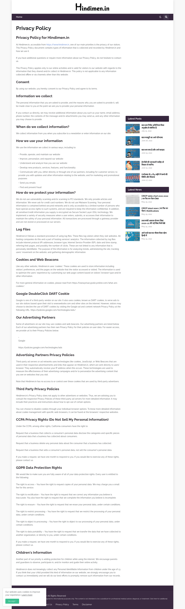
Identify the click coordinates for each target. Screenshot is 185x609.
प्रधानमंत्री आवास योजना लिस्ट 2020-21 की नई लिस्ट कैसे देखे (153, 221)
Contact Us (46, 604)
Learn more (27, 595)
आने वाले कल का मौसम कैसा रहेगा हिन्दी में (154, 234)
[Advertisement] (147, 68)
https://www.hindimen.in (57, 44)
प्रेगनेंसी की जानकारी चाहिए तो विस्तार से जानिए (152, 163)
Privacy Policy (62, 604)
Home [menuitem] (19, 17)
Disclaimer (87, 604)
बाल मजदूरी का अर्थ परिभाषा (152, 137)
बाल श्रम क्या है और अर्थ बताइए (152, 150)
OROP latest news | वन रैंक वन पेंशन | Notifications (154, 209)
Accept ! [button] (12, 601)
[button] (160, 17)
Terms (75, 604)
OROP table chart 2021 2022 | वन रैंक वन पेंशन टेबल (154, 197)
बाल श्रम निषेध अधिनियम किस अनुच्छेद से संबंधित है (152, 126)
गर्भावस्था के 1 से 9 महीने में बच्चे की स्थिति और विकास (154, 175)
